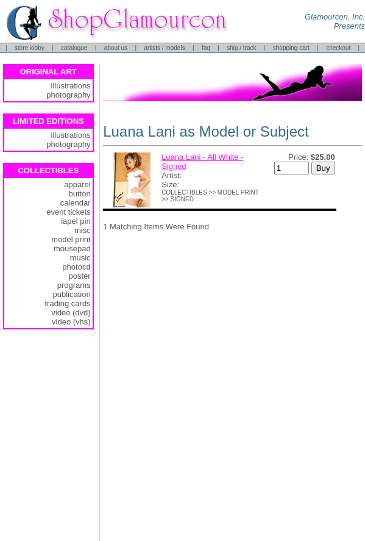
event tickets (68, 212)
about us (115, 48)
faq (206, 48)
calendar (75, 202)
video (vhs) (71, 321)
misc (82, 230)
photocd (76, 266)
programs (74, 285)
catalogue (74, 48)
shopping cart (291, 48)
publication (71, 294)
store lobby (29, 48)
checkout (338, 48)
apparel (77, 184)
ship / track (241, 48)
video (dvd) (70, 312)
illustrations (71, 85)
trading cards (67, 303)
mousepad (72, 248)
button (79, 193)
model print (70, 239)
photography (68, 94)
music (80, 257)
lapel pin (75, 221)
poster (79, 276)
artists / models (164, 48)
